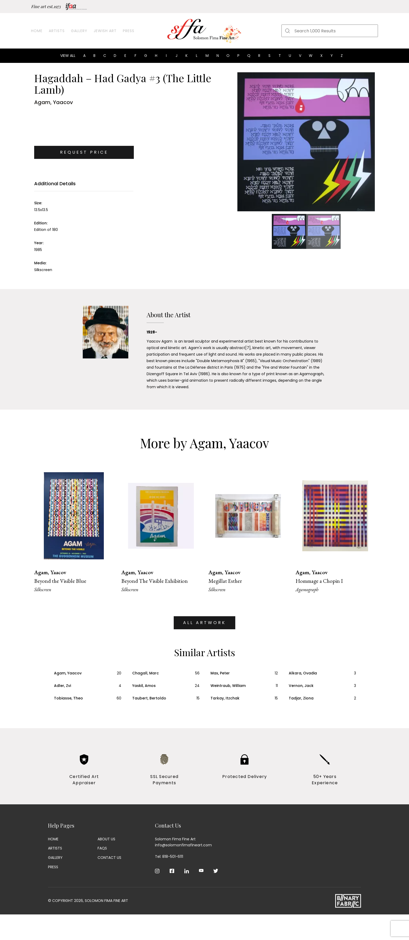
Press (128, 30)
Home (37, 30)
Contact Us (109, 857)
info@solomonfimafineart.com (183, 845)
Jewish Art (105, 30)
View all (67, 55)
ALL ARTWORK (204, 623)
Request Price (84, 152)
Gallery (79, 30)
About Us (106, 839)
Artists (57, 30)
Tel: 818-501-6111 (169, 856)
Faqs (102, 848)
